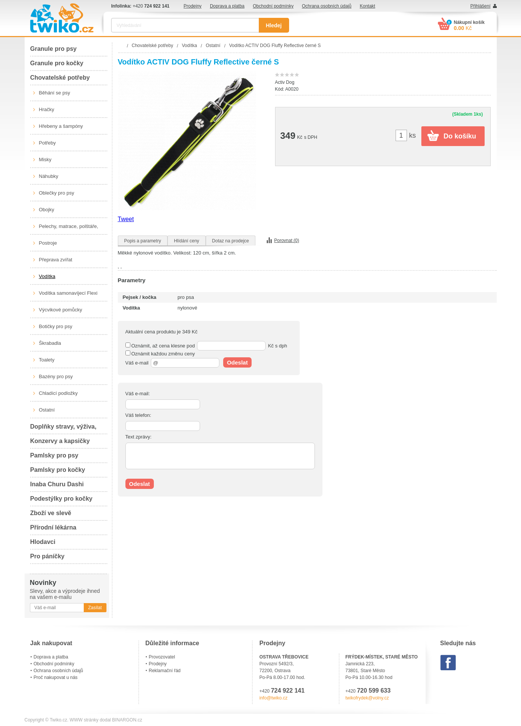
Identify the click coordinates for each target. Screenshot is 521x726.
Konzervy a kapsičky (60, 441)
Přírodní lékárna (53, 527)
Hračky (46, 109)
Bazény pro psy (56, 376)
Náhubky (48, 176)
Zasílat (95, 607)
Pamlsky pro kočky (57, 470)
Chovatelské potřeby (60, 77)
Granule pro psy (53, 49)
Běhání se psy (54, 93)
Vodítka (47, 276)
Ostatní (47, 410)
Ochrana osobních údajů (327, 6)
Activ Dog (284, 82)
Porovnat (286, 240)
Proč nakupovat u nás (56, 677)
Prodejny (193, 6)
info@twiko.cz (274, 698)
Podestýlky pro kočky (61, 498)
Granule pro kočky (57, 63)
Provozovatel (162, 657)
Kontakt (367, 6)
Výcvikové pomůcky (60, 310)
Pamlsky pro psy (54, 455)
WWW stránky (84, 720)
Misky (45, 159)
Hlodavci (43, 542)
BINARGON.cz (127, 720)
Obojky (46, 209)
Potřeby (47, 143)
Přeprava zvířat (55, 259)
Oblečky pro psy (56, 193)
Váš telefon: (138, 415)
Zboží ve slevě (51, 513)
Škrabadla (50, 343)
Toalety (47, 360)
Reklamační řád (165, 670)
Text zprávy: (138, 437)
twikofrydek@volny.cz (367, 698)
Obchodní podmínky (273, 6)
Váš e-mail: (137, 393)
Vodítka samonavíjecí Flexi (68, 293)
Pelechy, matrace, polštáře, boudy (69, 229)
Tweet (126, 219)
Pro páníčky (47, 556)
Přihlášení (480, 6)
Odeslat (237, 362)
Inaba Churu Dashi (57, 484)
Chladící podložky (58, 393)
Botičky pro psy (55, 326)
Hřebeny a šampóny (61, 126)
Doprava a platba (227, 6)
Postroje (48, 243)
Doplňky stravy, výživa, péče (63, 428)
